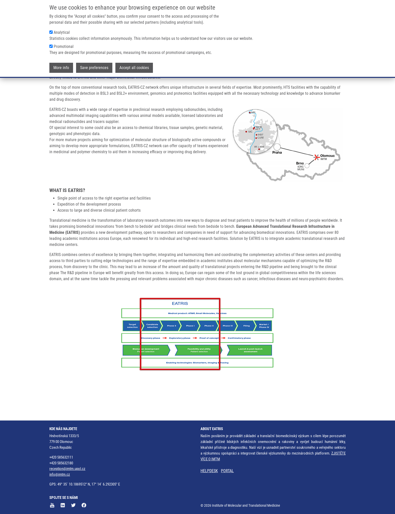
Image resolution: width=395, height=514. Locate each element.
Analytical (62, 31)
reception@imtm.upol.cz (67, 469)
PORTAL (227, 471)
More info (61, 67)
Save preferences (94, 67)
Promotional (64, 45)
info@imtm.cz (59, 474)
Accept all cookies (134, 67)
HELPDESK (209, 471)
